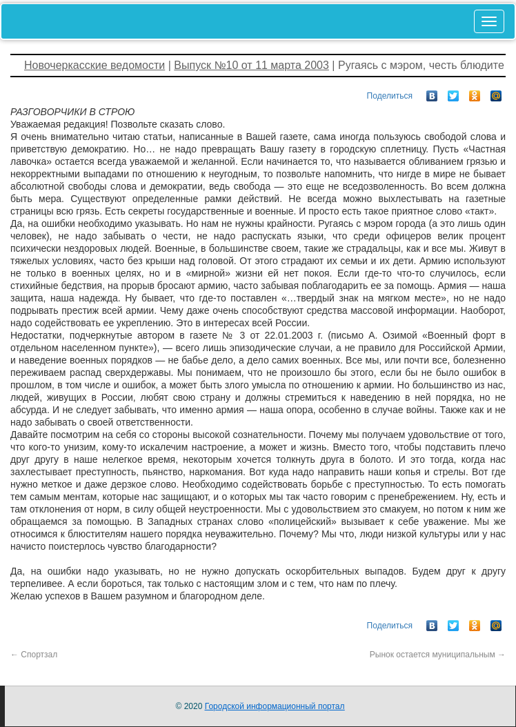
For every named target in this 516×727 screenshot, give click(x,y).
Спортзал (33, 654)
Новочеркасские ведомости (94, 65)
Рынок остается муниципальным (438, 654)
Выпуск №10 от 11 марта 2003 (251, 65)
